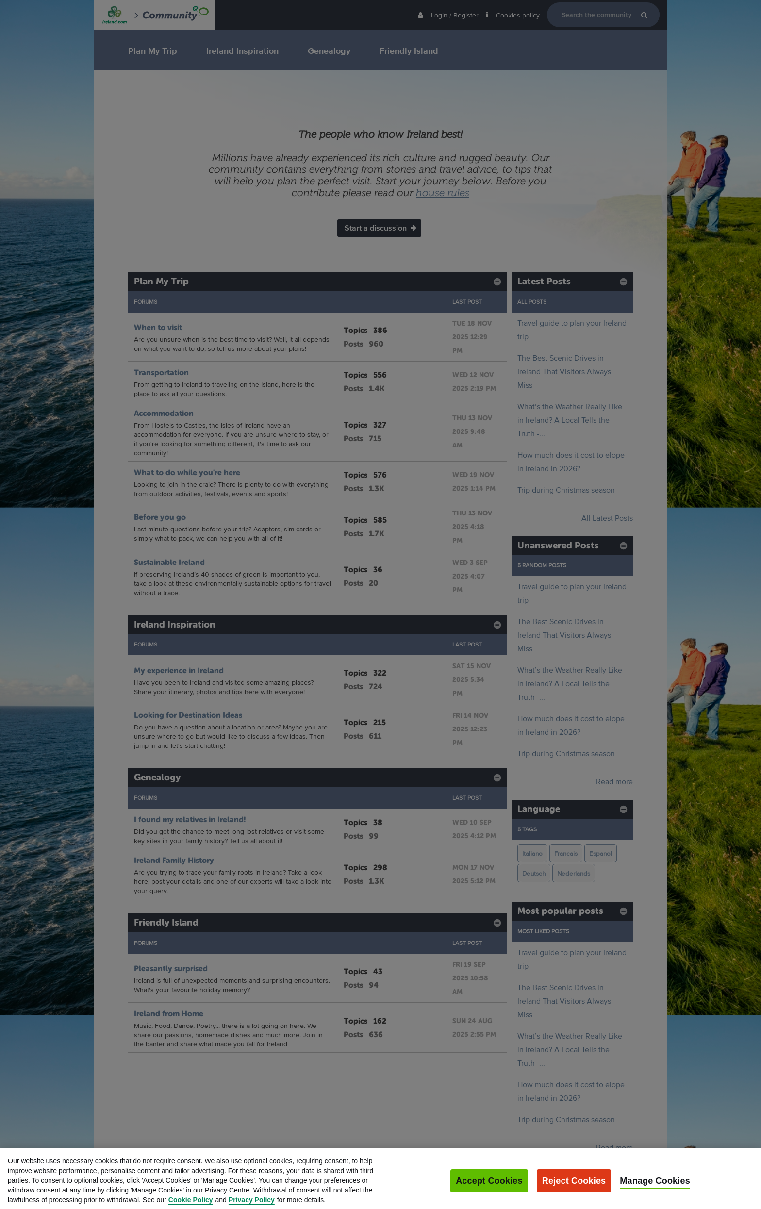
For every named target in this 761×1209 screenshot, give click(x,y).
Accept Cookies (489, 1197)
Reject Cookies (574, 1197)
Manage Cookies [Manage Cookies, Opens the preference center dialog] (655, 1197)
